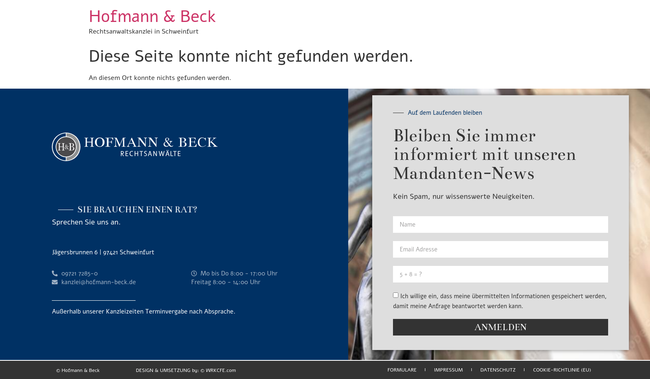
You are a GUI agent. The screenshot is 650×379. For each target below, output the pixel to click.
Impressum (448, 370)
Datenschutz (498, 370)
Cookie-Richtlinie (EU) (562, 370)
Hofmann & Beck (152, 16)
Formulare (402, 370)
